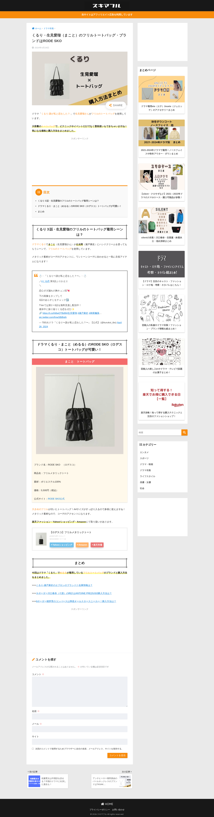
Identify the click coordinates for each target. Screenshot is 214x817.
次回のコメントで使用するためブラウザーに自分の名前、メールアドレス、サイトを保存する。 (79, 748)
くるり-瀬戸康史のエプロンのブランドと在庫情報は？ (64, 585)
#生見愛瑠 (72, 313)
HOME (107, 804)
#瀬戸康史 (83, 313)
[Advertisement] (79, 161)
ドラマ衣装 (145, 465)
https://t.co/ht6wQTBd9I (55, 313)
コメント (38, 674)
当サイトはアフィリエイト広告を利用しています (107, 14)
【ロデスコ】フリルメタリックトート (70, 532)
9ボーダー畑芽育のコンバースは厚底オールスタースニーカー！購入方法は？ (76, 601)
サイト (35, 736)
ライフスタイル (148, 472)
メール (37, 723)
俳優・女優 (145, 478)
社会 (142, 484)
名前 (36, 710)
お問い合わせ (118, 810)
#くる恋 (45, 281)
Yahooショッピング (62, 544)
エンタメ (144, 447)
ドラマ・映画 (147, 459)
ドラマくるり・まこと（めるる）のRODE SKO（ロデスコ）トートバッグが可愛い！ (80, 206)
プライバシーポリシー (100, 810)
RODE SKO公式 (56, 498)
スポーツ (144, 453)
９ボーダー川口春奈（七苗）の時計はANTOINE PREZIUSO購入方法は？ (74, 593)
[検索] (184, 428)
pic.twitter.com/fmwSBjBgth (53, 317)
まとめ (41, 211)
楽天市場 (98, 544)
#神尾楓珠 (94, 313)
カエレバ (61, 536)
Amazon (83, 544)
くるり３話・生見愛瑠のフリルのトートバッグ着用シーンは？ (68, 201)
